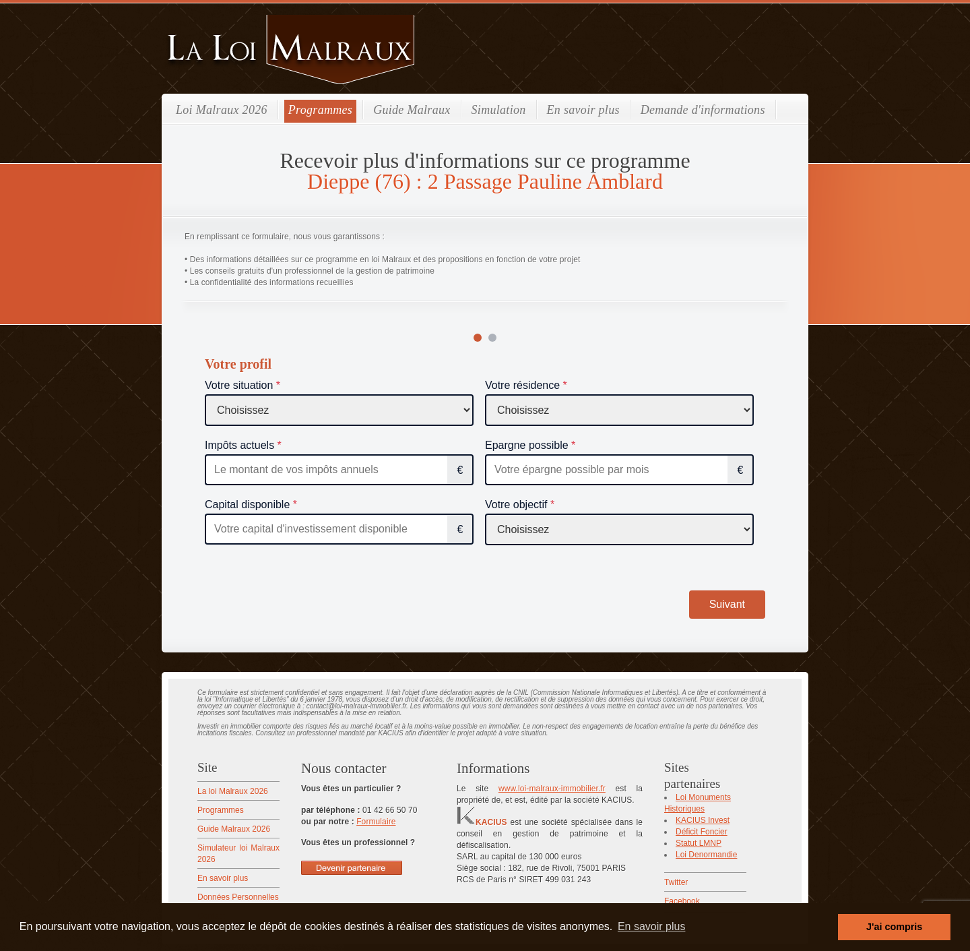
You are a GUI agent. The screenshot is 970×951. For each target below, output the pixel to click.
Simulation (499, 110)
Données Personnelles (238, 897)
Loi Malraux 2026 (221, 110)
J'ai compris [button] (894, 926)
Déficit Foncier (702, 831)
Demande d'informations (703, 110)
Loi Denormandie (706, 854)
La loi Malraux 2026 (232, 791)
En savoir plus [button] (652, 926)
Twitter (676, 882)
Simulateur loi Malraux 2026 (238, 853)
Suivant (727, 604)
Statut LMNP (698, 843)
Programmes (320, 110)
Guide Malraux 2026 (233, 829)
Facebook (682, 901)
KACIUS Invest (703, 820)
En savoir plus (583, 110)
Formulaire (375, 821)
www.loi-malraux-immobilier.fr (552, 788)
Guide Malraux (411, 110)
